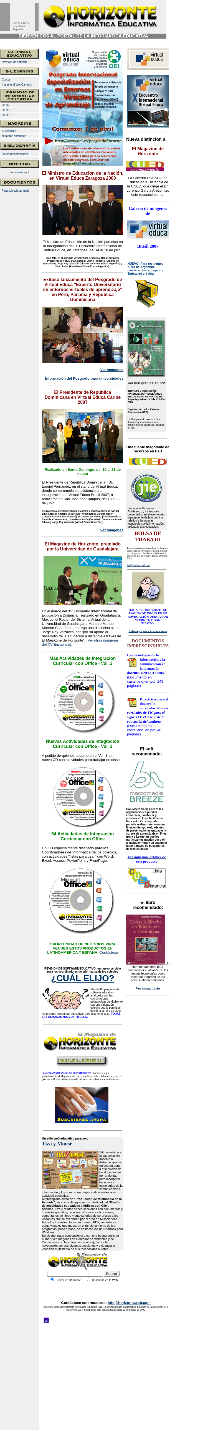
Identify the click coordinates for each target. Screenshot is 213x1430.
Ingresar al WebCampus (17, 84)
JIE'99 (5, 115)
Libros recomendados (15, 154)
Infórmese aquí (20, 172)
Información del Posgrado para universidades (84, 378)
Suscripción (9, 130)
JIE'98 (5, 110)
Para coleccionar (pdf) (15, 190)
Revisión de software (15, 62)
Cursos (6, 79)
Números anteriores (14, 135)
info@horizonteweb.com (129, 1303)
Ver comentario (148, 988)
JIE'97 (5, 105)
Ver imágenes (111, 370)
